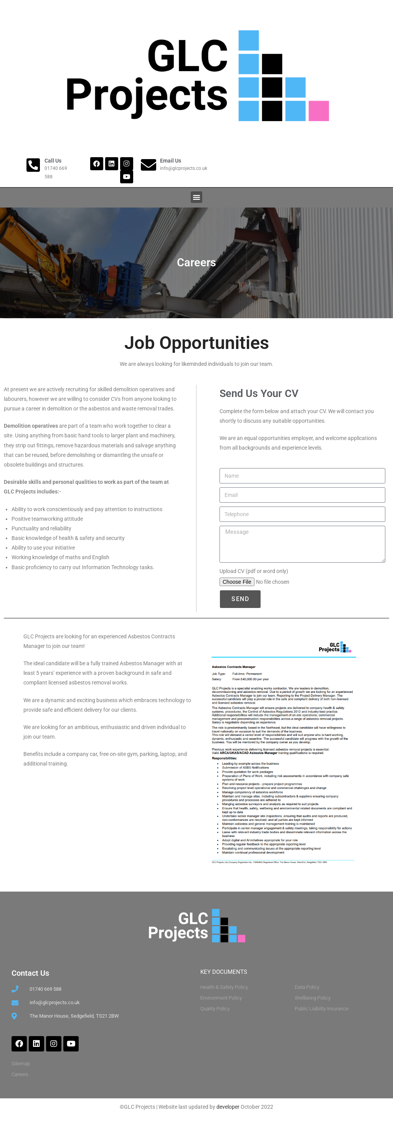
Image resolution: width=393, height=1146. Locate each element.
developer (227, 1129)
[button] (196, 197)
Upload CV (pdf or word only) (254, 594)
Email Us (170, 161)
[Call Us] (33, 165)
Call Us (53, 161)
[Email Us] (148, 165)
